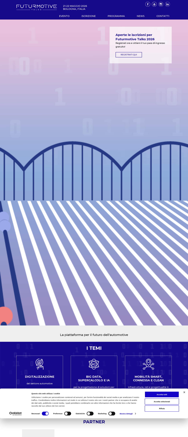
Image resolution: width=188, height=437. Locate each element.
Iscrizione (89, 16)
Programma (116, 16)
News (140, 16)
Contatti (162, 16)
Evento (64, 16)
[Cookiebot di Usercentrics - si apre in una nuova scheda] (15, 432)
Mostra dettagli (126, 432)
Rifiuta (162, 427)
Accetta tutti (162, 413)
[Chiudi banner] (184, 411)
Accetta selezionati (162, 420)
